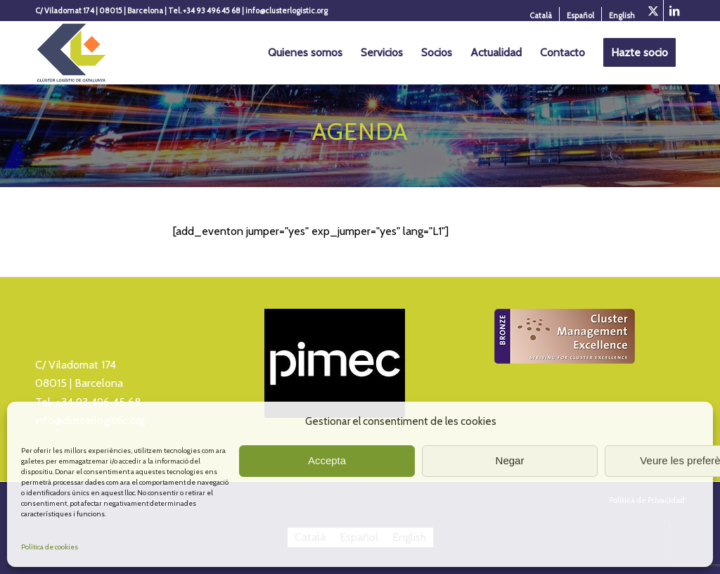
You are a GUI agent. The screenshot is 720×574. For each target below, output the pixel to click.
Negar (510, 460)
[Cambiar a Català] (540, 15)
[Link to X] (653, 10)
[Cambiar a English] (622, 15)
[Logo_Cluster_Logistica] (71, 53)
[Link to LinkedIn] (674, 10)
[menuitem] (541, 15)
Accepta (327, 460)
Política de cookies (49, 546)
